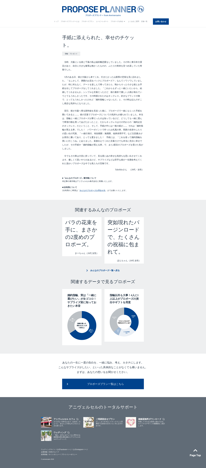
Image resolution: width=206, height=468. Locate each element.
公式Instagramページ (80, 449)
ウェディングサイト (48, 449)
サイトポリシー (54, 454)
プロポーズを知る (117, 21)
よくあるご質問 (133, 21)
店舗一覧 (144, 21)
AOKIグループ (54, 452)
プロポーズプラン (87, 21)
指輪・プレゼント (71, 54)
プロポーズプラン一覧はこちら (105, 384)
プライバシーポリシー (69, 454)
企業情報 (44, 452)
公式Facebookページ (64, 449)
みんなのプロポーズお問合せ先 (92, 190)
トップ (56, 21)
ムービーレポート (102, 21)
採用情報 (44, 454)
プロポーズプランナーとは (70, 21)
